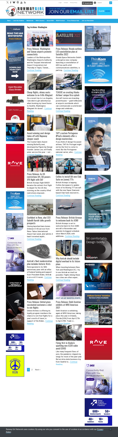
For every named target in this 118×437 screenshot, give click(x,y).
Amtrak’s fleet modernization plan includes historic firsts (38, 262)
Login (60, 2)
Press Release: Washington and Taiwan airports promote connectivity (39, 51)
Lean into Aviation (18, 20)
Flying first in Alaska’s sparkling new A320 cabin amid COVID (68, 344)
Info (95, 3)
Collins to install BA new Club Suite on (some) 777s (67, 178)
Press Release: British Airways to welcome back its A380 (68, 219)
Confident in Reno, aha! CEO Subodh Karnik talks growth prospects (38, 220)
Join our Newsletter (88, 20)
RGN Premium (60, 20)
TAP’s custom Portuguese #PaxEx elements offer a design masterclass (68, 135)
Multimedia (30, 20)
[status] (110, 429)
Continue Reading (34, 70)
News (9, 20)
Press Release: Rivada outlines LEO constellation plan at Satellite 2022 (68, 51)
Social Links (88, 3)
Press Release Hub (73, 20)
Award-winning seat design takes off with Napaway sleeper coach (40, 134)
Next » (37, 370)
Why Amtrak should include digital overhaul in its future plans (67, 261)
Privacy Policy (73, 2)
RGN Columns (40, 20)
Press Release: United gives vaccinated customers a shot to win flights (39, 304)
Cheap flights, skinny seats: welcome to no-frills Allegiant (39, 93)
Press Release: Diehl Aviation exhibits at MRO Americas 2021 (68, 303)
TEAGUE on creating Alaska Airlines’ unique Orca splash (67, 93)
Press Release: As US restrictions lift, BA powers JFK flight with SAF (39, 176)
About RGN (50, 20)
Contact (66, 2)
